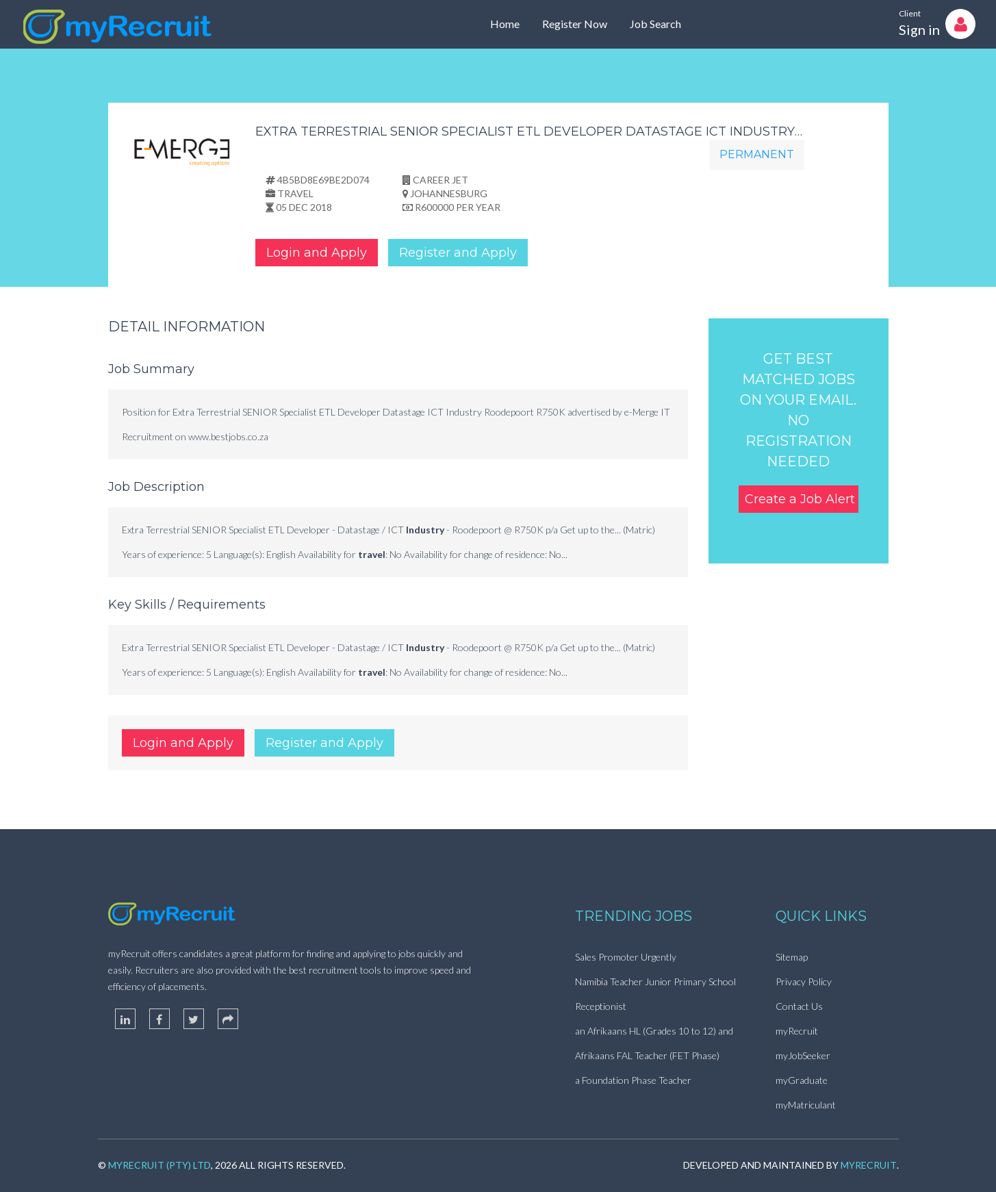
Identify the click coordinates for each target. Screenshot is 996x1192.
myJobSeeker (803, 1055)
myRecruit (797, 1031)
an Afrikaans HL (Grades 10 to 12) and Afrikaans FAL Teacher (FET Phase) (654, 1043)
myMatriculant (806, 1105)
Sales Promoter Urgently (625, 957)
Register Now (574, 23)
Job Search (655, 23)
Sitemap (792, 957)
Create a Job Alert (800, 499)
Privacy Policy (804, 981)
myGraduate (802, 1080)
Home (505, 23)
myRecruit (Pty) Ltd (159, 1165)
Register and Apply (458, 252)
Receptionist (600, 1006)
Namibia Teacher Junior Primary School (655, 981)
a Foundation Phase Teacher (633, 1080)
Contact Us (799, 1006)
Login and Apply (316, 252)
